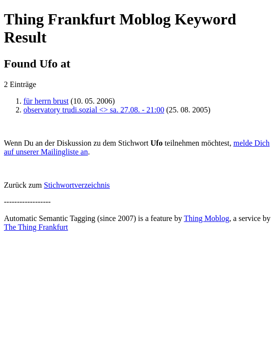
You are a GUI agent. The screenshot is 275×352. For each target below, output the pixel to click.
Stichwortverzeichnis (77, 185)
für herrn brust (45, 101)
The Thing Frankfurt (36, 227)
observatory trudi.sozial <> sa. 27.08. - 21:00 (93, 110)
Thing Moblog (206, 218)
